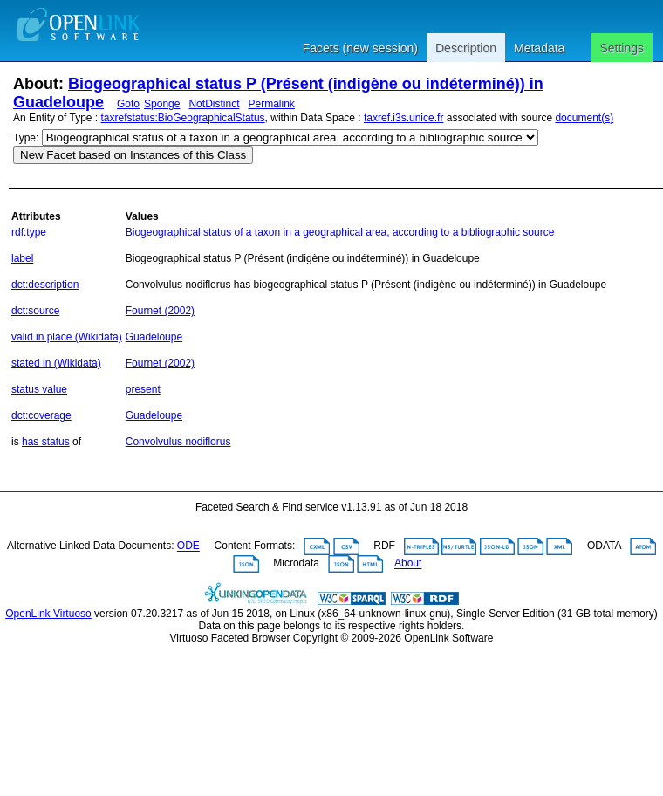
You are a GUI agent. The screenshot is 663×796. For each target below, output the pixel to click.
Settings (621, 48)
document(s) (584, 118)
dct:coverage (41, 415)
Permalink (271, 104)
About (407, 564)
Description (465, 48)
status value (39, 389)
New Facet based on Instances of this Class (133, 154)
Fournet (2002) (160, 311)
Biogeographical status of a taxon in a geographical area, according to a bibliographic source (340, 232)
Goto (128, 104)
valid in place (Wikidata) (66, 337)
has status (46, 442)
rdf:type (28, 232)
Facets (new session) (360, 48)
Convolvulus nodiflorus (178, 442)
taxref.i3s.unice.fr (403, 118)
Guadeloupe (154, 337)
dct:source (35, 311)
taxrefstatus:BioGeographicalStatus (183, 118)
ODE (188, 546)
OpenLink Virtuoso (48, 613)
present (143, 389)
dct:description (45, 284)
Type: (25, 138)
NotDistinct (213, 104)
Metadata (539, 48)
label (22, 258)
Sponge (162, 104)
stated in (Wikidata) (56, 363)
